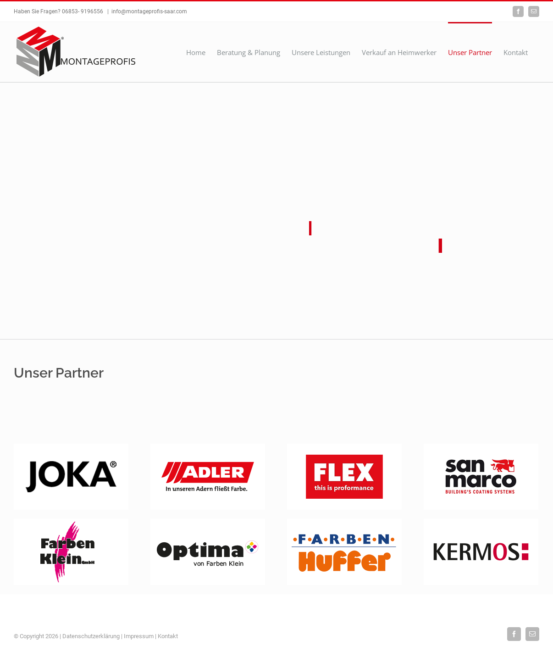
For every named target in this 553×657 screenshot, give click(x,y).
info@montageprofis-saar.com (149, 11)
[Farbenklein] (71, 522)
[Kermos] (481, 522)
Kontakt (168, 636)
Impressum (139, 636)
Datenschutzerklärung (91, 636)
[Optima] (207, 522)
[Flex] (344, 447)
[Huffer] (344, 522)
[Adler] (207, 447)
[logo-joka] (71, 447)
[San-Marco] (481, 447)
